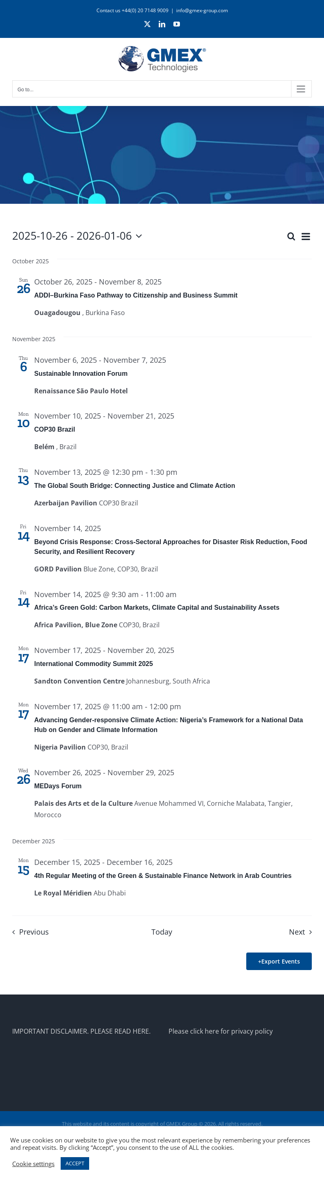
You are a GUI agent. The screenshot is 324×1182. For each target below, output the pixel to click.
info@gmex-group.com (202, 10)
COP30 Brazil (54, 429)
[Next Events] (302, 932)
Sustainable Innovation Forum (80, 373)
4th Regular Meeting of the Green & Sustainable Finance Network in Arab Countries (162, 875)
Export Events (280, 961)
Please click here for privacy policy (221, 1031)
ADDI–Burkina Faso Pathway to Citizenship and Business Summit (136, 295)
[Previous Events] (28, 932)
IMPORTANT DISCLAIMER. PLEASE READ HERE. (81, 1031)
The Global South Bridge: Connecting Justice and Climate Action (134, 485)
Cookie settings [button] (33, 1163)
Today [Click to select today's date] (161, 932)
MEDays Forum (57, 786)
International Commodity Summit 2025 (93, 663)
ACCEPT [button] (75, 1163)
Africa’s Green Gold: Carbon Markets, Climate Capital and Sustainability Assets (157, 607)
